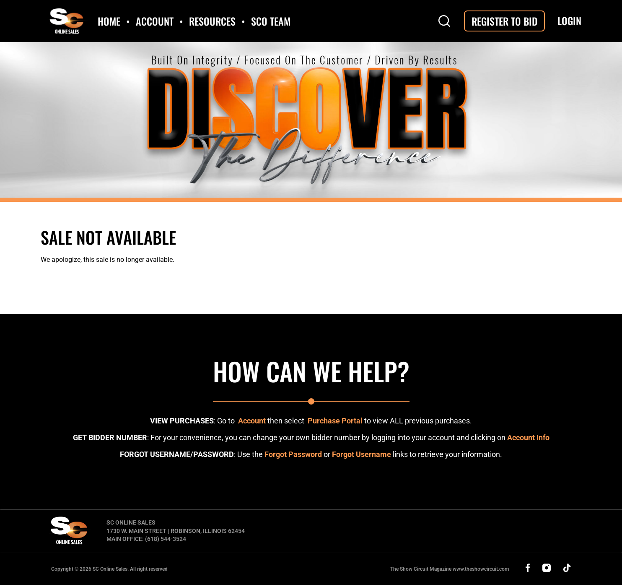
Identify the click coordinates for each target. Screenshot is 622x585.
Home (109, 21)
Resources (212, 21)
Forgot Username (361, 454)
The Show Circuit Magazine (449, 569)
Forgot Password (293, 454)
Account (155, 21)
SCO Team (270, 21)
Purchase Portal (335, 420)
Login (569, 21)
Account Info (528, 437)
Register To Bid (504, 21)
